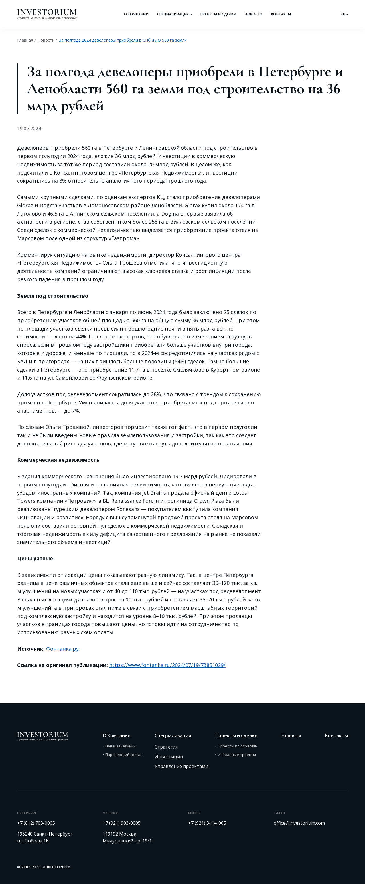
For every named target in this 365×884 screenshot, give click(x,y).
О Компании (136, 14)
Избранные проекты (237, 754)
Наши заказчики (120, 746)
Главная (25, 40)
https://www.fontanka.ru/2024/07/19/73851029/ (167, 665)
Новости (253, 14)
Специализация (173, 14)
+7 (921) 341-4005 (207, 823)
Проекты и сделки (218, 14)
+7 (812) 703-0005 (36, 823)
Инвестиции (169, 756)
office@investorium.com (299, 823)
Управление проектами (181, 766)
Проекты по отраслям (237, 746)
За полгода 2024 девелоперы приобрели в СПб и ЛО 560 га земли (123, 40)
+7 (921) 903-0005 (122, 823)
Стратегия (166, 747)
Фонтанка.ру (62, 648)
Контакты (281, 14)
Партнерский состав (124, 754)
